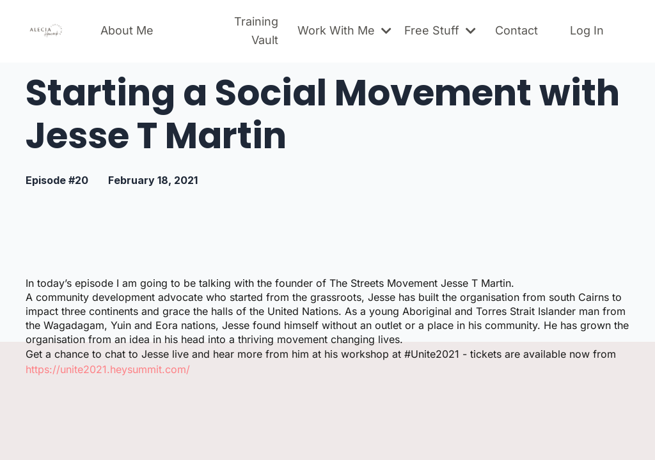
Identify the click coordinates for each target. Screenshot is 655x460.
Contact (516, 30)
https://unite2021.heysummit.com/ (108, 369)
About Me (127, 30)
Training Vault (256, 31)
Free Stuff (440, 30)
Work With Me (344, 30)
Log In (587, 30)
